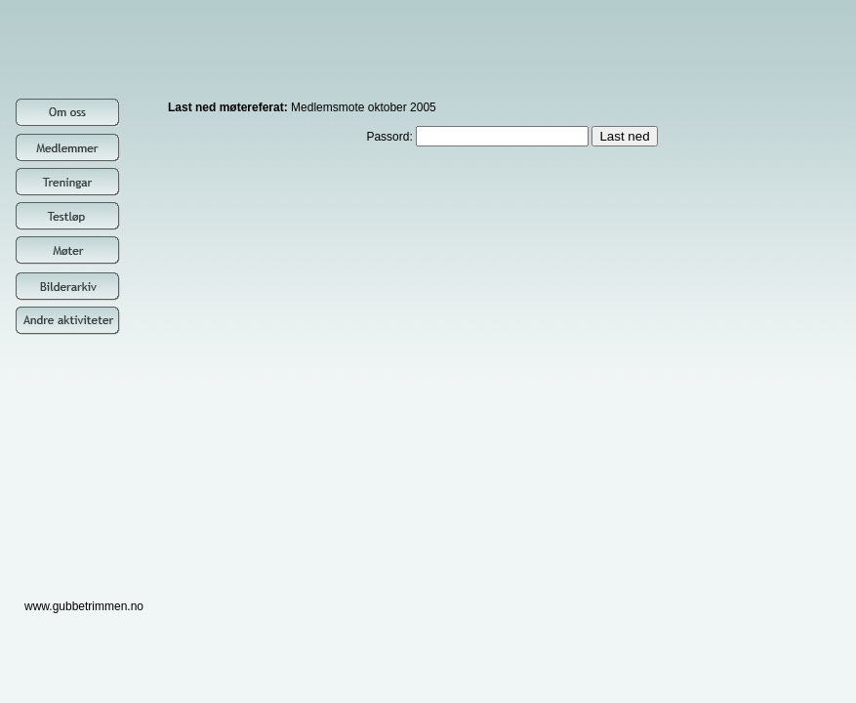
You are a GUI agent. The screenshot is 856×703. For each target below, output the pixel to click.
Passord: (478, 137)
